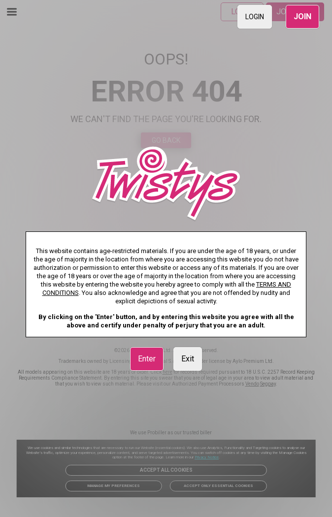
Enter (147, 358)
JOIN (302, 16)
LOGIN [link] (254, 17)
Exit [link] (187, 358)
